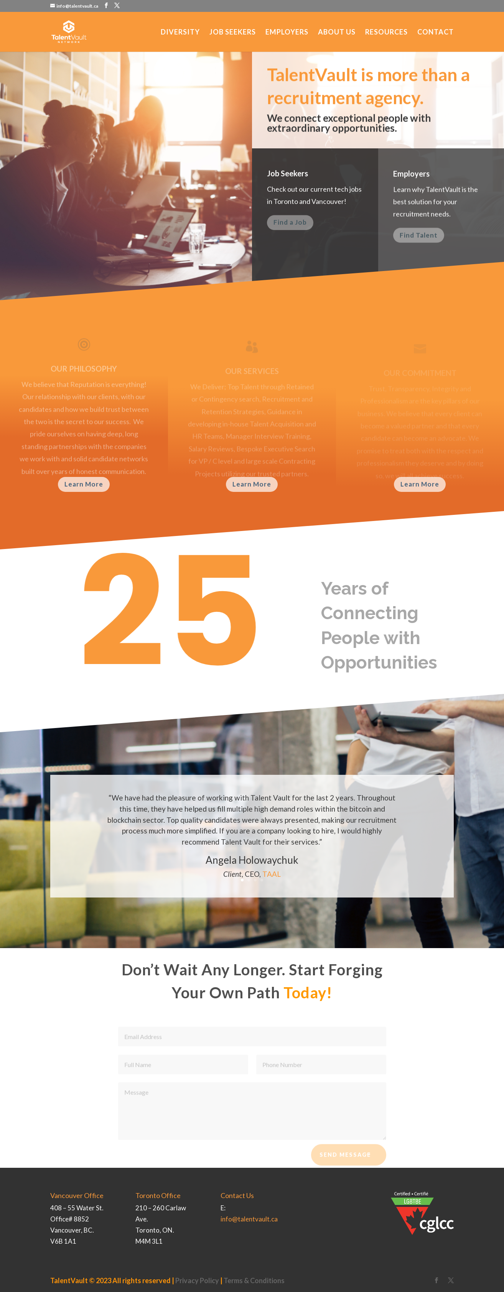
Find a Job (290, 224)
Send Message (345, 1160)
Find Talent (419, 237)
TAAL (271, 878)
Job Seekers (232, 32)
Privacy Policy (197, 1280)
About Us (337, 32)
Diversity (180, 32)
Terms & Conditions (254, 1280)
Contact (435, 32)
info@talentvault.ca (249, 1219)
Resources (386, 32)
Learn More (83, 484)
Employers (286, 32)
